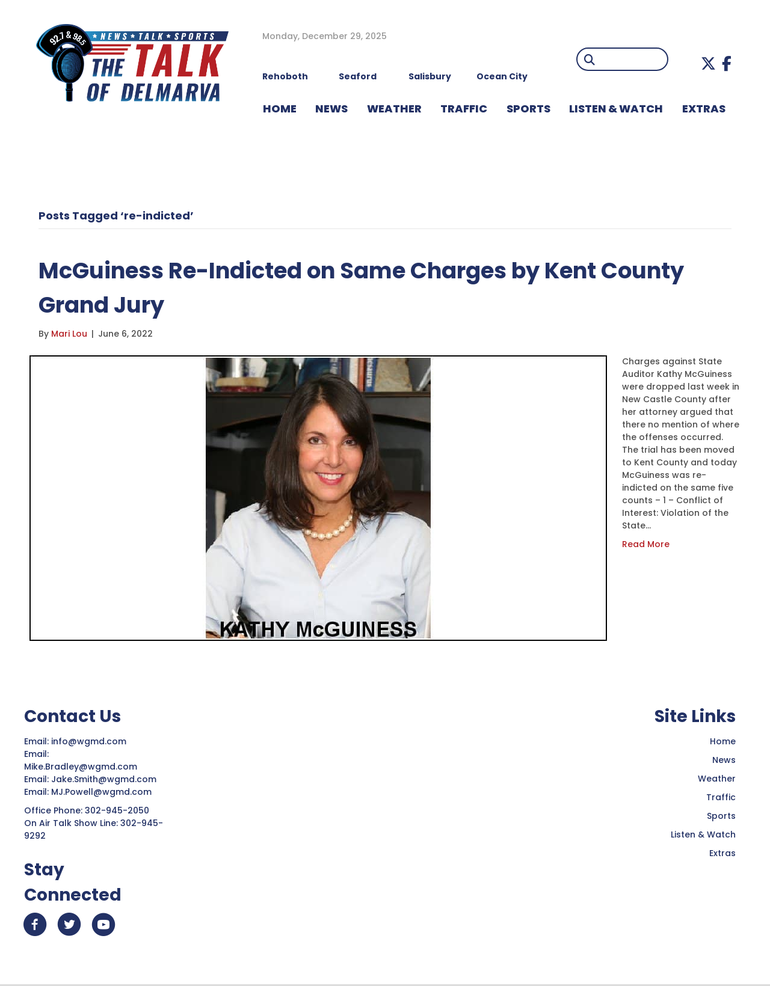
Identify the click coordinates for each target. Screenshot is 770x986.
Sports (528, 108)
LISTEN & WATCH (616, 108)
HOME (280, 108)
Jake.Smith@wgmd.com (105, 779)
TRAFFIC (463, 108)
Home (723, 741)
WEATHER (394, 108)
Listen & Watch (703, 834)
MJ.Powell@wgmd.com (103, 792)
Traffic (721, 797)
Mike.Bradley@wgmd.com (80, 767)
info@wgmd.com (90, 741)
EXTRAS (703, 108)
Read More (646, 544)
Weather (717, 779)
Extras (722, 853)
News (724, 760)
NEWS (331, 108)
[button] (708, 63)
